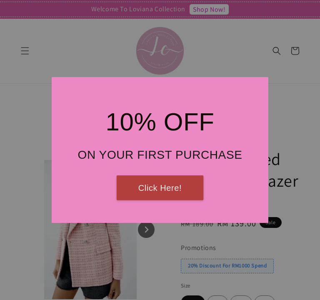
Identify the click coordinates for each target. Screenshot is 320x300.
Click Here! (160, 187)
